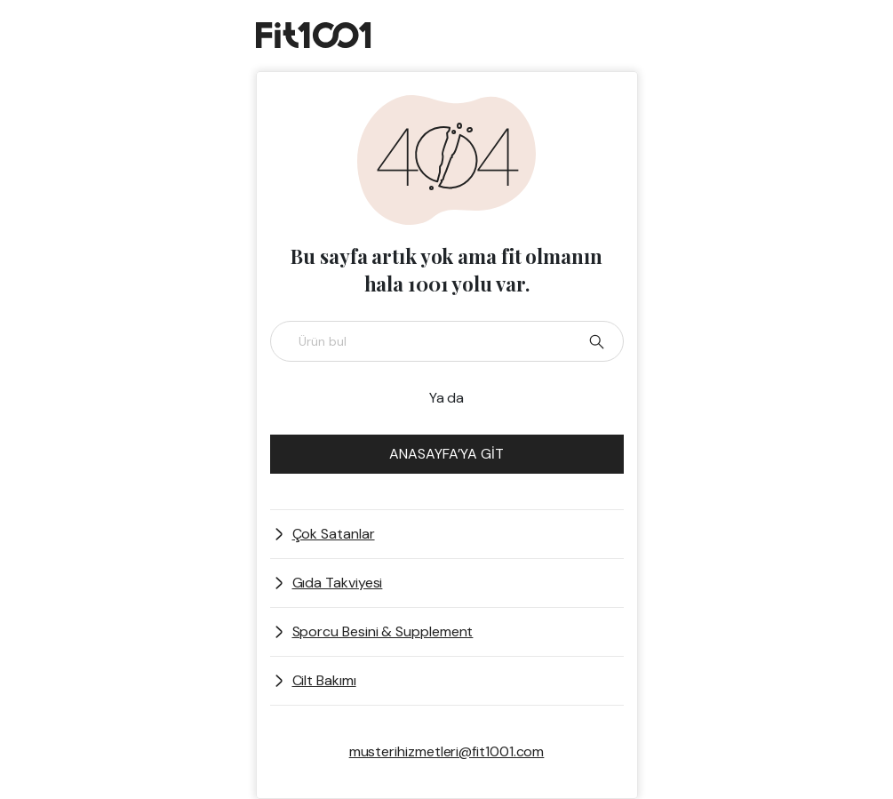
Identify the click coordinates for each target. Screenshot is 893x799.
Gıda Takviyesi (337, 582)
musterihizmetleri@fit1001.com (447, 751)
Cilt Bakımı (324, 680)
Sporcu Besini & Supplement (383, 631)
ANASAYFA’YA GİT (446, 453)
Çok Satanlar (333, 533)
